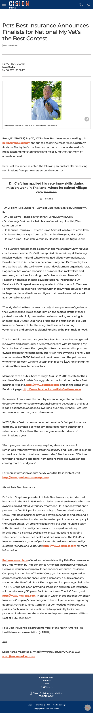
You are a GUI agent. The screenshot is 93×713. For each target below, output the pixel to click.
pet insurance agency (16, 143)
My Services (46, 687)
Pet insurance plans (14, 560)
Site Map (39, 705)
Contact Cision (46, 677)
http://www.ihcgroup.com (19, 595)
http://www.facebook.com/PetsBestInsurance (52, 389)
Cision (50, 709)
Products (46, 680)
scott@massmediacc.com (18, 656)
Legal (30, 705)
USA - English (10, 45)
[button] (81, 4)
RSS (48, 705)
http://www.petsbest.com (42, 384)
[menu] (4, 4)
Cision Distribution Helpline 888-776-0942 (46, 695)
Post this (46, 198)
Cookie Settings (59, 705)
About (46, 683)
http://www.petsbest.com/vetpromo (25, 477)
